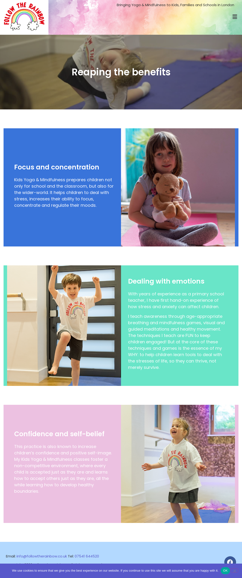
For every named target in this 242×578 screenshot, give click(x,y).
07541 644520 (87, 556)
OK (225, 570)
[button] (235, 17)
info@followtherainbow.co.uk (42, 556)
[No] (234, 570)
